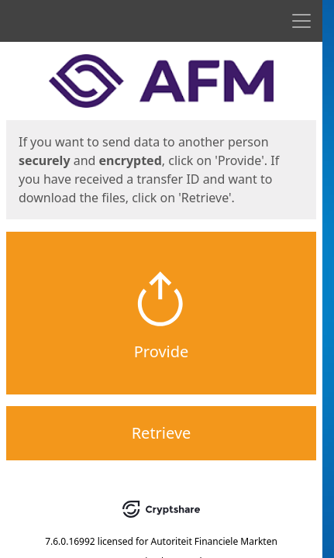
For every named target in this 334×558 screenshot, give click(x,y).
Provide (161, 351)
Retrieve (161, 432)
